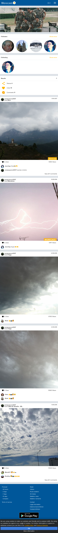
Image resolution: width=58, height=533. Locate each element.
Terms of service (7, 502)
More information (29, 531)
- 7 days (4, 494)
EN (49, 3)
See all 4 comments (51, 174)
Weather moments (35, 498)
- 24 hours (5, 489)
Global (46, 30)
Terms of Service (42, 525)
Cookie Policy (29, 525)
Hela (6, 394)
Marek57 (8, 472)
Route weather (34, 491)
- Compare (5, 498)
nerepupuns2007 (10, 99)
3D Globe (33, 494)
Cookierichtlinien (35, 509)
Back (53, 25)
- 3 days (4, 491)
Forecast (4, 487)
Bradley (7, 476)
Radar (32, 487)
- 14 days (4, 496)
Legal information (35, 504)
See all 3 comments (51, 480)
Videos (32, 489)
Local (53, 30)
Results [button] (3, 78)
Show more (53, 36)
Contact (32, 502)
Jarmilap (8, 166)
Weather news (34, 496)
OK (29, 528)
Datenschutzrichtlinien (37, 507)
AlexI (6, 320)
